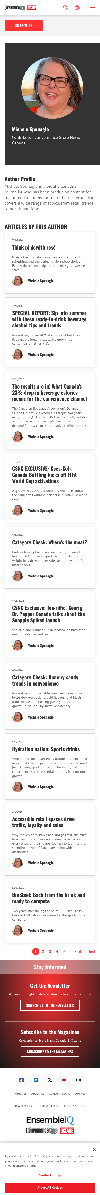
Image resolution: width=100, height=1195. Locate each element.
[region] (50, 1169)
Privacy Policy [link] (23, 1106)
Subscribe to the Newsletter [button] (50, 1005)
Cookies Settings (75, 1106)
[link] (21, 1080)
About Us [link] (21, 1093)
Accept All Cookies (49, 1187)
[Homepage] (20, 8)
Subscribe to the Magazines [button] (50, 1051)
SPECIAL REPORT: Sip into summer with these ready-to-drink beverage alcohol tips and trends (49, 319)
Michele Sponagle (41, 280)
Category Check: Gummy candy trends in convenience (45, 680)
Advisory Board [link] (59, 1093)
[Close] (94, 1149)
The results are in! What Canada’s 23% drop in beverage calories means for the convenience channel (49, 392)
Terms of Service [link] (48, 1106)
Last (92, 951)
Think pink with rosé (33, 247)
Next (78, 951)
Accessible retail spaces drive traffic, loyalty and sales (43, 822)
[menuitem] (21, 1080)
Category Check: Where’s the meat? (49, 542)
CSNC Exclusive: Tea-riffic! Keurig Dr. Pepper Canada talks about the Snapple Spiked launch (48, 614)
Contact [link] (80, 1093)
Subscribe (23, 25)
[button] (92, 8)
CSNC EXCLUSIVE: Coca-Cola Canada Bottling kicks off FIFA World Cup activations (44, 475)
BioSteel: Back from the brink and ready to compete (48, 898)
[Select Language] (78, 8)
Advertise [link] (37, 1093)
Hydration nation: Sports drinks (46, 749)
